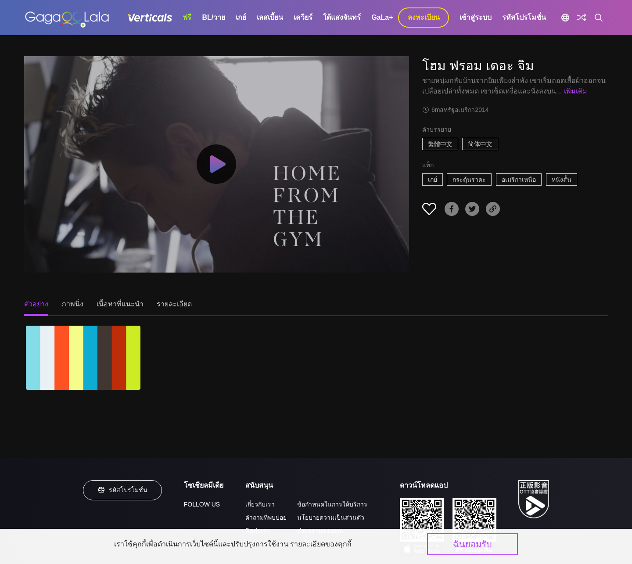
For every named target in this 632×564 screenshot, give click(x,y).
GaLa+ (382, 17)
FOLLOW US (202, 504)
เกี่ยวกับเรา (260, 504)
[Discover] (581, 17)
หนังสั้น (561, 179)
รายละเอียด (174, 304)
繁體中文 (440, 143)
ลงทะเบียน (424, 17)
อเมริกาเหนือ (519, 179)
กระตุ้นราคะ (469, 179)
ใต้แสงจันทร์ (342, 17)
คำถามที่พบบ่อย (266, 517)
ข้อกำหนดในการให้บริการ (332, 504)
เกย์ (241, 17)
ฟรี (187, 17)
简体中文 (480, 143)
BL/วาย (213, 17)
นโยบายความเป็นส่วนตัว (330, 517)
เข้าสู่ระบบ (476, 17)
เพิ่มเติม (575, 91)
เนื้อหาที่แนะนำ (120, 304)
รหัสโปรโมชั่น (524, 17)
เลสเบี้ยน (270, 17)
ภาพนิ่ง (72, 304)
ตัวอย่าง (36, 304)
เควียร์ (303, 17)
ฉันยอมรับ (472, 544)
